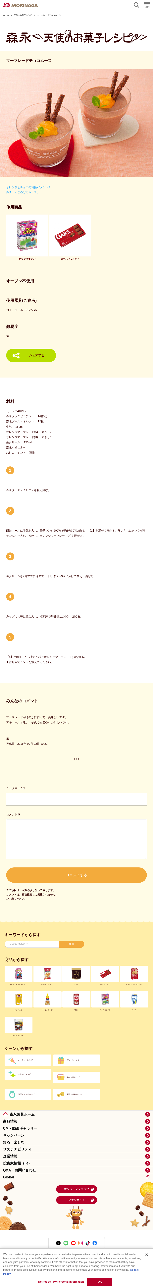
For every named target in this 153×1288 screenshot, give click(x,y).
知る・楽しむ (14, 1142)
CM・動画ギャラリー (20, 1128)
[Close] (146, 1254)
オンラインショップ (79, 1189)
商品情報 (10, 1121)
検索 (72, 944)
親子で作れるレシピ (75, 1094)
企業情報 (10, 1156)
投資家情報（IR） (17, 1163)
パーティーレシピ (25, 1060)
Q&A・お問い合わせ (19, 1170)
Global (76, 1177)
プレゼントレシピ (74, 1060)
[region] (76, 1268)
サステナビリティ (17, 1149)
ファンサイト (81, 1200)
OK (100, 1281)
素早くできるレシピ (26, 1094)
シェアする (36, 355)
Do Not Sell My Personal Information (61, 1281)
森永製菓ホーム (22, 1114)
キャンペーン (14, 1135)
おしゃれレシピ (24, 1074)
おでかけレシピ (73, 1077)
